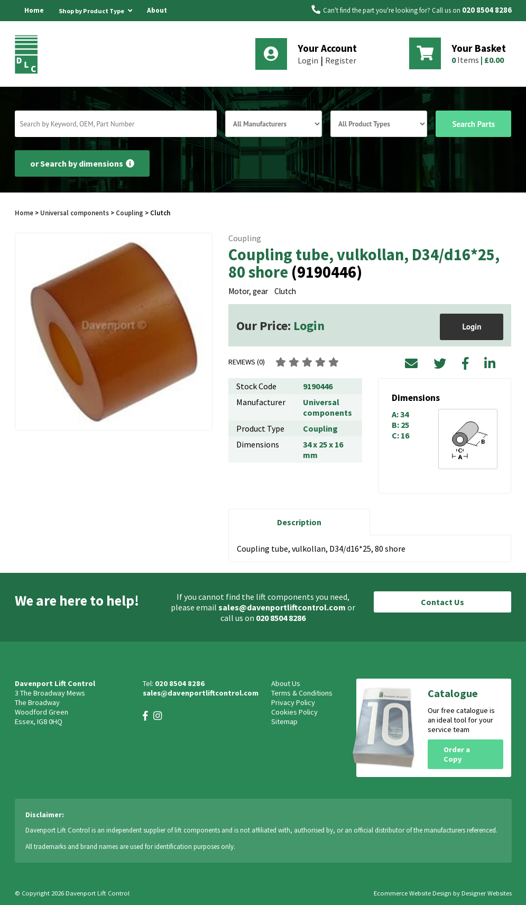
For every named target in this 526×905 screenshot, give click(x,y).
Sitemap (284, 721)
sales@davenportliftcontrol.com (282, 607)
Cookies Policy (294, 712)
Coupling (129, 212)
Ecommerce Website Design (412, 893)
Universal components (74, 212)
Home (34, 10)
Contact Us (442, 602)
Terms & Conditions (302, 693)
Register (340, 60)
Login (308, 60)
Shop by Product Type (95, 9)
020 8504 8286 (487, 10)
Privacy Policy (293, 702)
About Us (157, 21)
